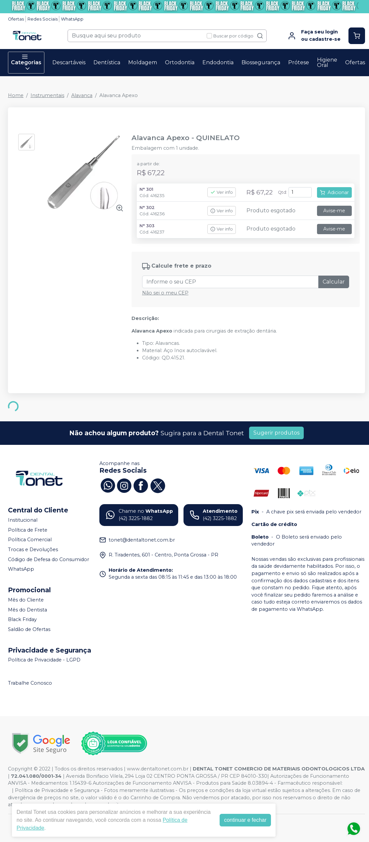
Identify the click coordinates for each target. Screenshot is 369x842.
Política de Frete (27, 530)
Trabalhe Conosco (30, 683)
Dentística (106, 62)
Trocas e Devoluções (33, 550)
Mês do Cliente (26, 600)
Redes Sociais (42, 19)
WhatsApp (72, 19)
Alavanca (81, 95)
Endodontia (218, 62)
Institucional (22, 520)
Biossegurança (260, 62)
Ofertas (16, 19)
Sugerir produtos (276, 433)
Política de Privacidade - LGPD (44, 660)
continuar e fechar (245, 820)
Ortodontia (179, 62)
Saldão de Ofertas (29, 629)
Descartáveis (68, 62)
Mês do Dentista (27, 610)
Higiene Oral (327, 62)
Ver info (221, 192)
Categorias (26, 62)
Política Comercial (30, 540)
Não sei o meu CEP (165, 293)
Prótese (298, 62)
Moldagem (142, 62)
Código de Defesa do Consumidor (48, 559)
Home (16, 95)
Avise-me (334, 211)
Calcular (334, 282)
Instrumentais (47, 95)
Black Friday (22, 619)
